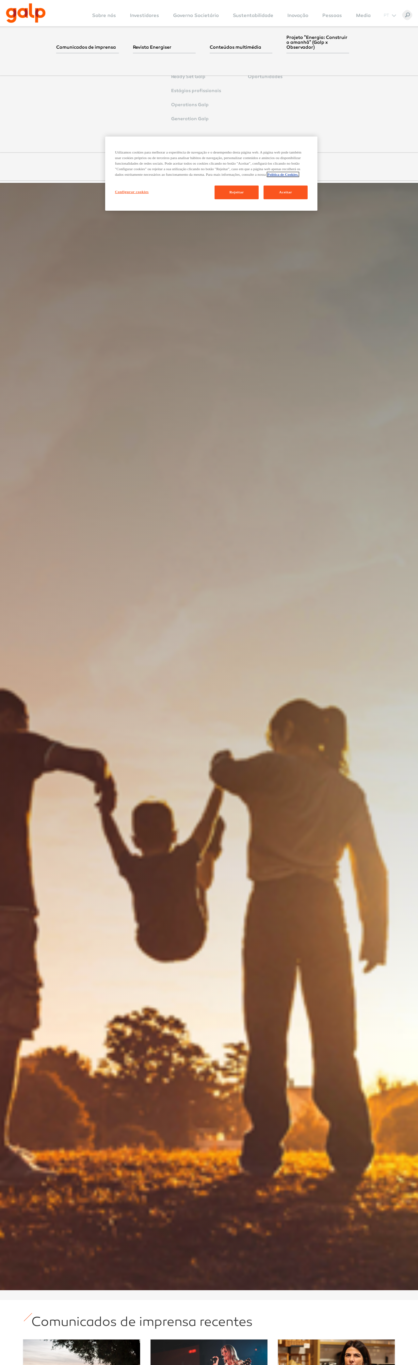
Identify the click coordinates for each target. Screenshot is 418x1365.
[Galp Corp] (26, 13)
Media (363, 15)
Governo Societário (196, 15)
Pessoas (332, 15)
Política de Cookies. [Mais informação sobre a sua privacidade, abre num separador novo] (282, 174)
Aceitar (285, 192)
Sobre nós (104, 15)
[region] (211, 174)
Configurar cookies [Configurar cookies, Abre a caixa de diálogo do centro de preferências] (132, 192)
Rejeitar (236, 192)
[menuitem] (104, 19)
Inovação (297, 15)
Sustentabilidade (253, 15)
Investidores (144, 15)
